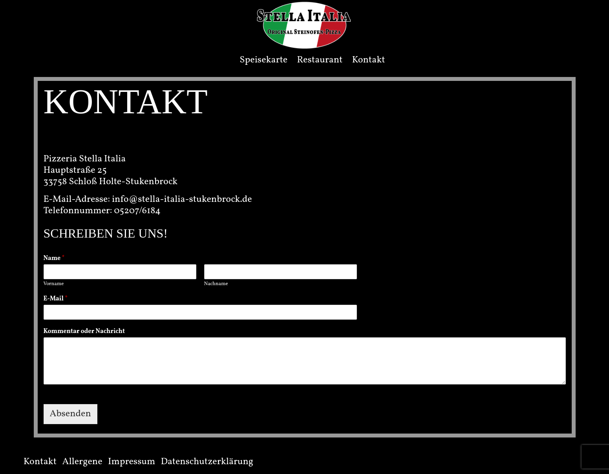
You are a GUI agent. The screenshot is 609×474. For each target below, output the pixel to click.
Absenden (70, 414)
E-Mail (56, 299)
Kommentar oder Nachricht (84, 332)
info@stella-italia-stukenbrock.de (182, 199)
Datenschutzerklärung (207, 462)
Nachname (216, 284)
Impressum (131, 462)
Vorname (54, 284)
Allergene (82, 462)
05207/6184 (137, 211)
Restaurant (319, 60)
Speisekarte (263, 60)
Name (54, 258)
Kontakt (368, 60)
